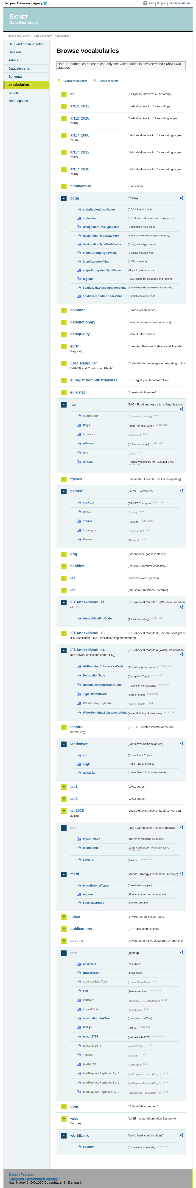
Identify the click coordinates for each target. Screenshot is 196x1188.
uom (74, 1106)
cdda (74, 198)
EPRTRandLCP (83, 363)
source (87, 521)
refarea (88, 443)
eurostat (77, 392)
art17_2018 (79, 169)
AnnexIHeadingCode (97, 618)
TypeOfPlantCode (95, 694)
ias (72, 578)
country (88, 1146)
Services (14, 93)
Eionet (27, 35)
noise (75, 917)
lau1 (74, 786)
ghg (73, 554)
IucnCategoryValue (96, 261)
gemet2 (76, 491)
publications (81, 929)
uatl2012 (89, 772)
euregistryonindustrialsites (93, 380)
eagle (86, 764)
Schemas (15, 76)
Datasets (15, 52)
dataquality (80, 334)
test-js (87, 1027)
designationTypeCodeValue (102, 244)
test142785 (90, 1036)
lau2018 (77, 811)
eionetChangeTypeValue (100, 253)
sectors (88, 859)
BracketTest (91, 972)
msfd (74, 874)
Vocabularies (18, 85)
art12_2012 (79, 106)
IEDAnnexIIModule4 (87, 650)
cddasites (89, 218)
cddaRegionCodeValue (99, 209)
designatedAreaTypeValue (101, 227)
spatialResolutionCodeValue (102, 296)
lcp (73, 828)
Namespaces (18, 101)
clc (85, 755)
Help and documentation (26, 44)
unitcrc (88, 462)
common (78, 310)
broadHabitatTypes (96, 885)
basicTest (89, 964)
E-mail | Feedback (22, 1174)
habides (77, 566)
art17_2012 (79, 152)
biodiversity (80, 186)
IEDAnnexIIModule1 (87, 602)
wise (74, 1118)
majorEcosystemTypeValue (102, 270)
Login (151, 3)
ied (73, 590)
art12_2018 (79, 118)
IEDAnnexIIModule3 (87, 633)
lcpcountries (91, 839)
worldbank (79, 1135)
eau (85, 990)
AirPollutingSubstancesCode (103, 666)
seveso (76, 941)
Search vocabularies (75, 80)
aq (72, 94)
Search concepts (108, 80)
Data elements (19, 68)
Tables (13, 60)
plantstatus (90, 847)
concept (88, 502)
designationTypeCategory (101, 235)
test (73, 953)
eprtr (74, 346)
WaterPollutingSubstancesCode (105, 712)
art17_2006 (79, 135)
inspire (76, 727)
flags (86, 425)
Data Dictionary (43, 35)
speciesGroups (93, 902)
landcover (79, 744)
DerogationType (94, 675)
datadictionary (82, 322)
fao (73, 404)
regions (88, 279)
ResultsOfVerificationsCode (102, 685)
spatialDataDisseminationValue (104, 287)
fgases (76, 479)
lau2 (74, 799)
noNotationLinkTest (96, 1018)
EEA (27, 3)
